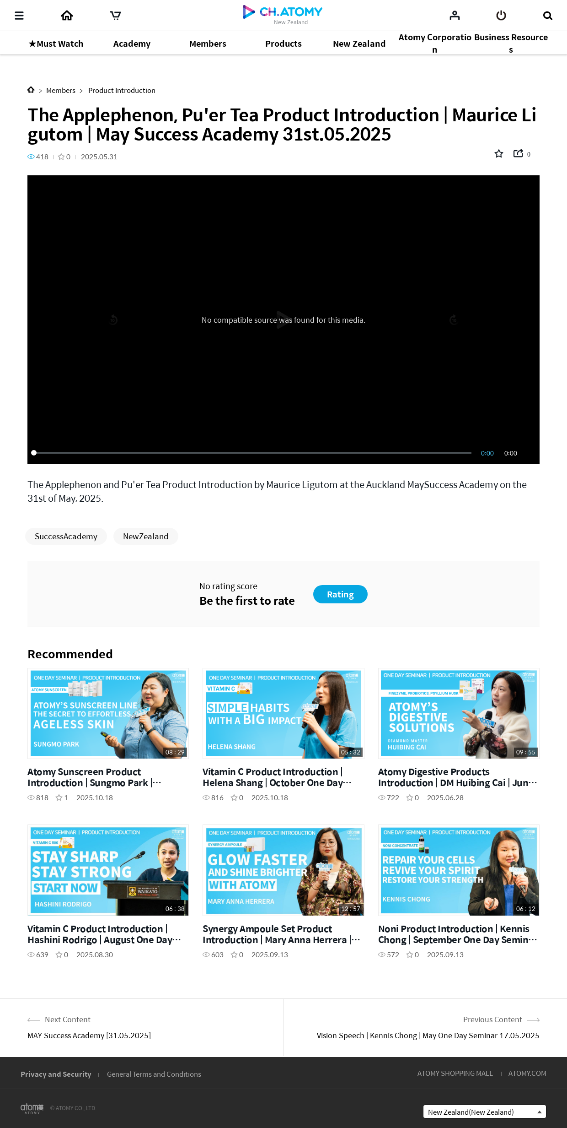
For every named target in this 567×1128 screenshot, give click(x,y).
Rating (340, 594)
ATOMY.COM (527, 1073)
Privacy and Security (56, 1073)
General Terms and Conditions (154, 1073)
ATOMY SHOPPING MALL (455, 1073)
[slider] (252, 453)
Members (60, 90)
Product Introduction (121, 90)
